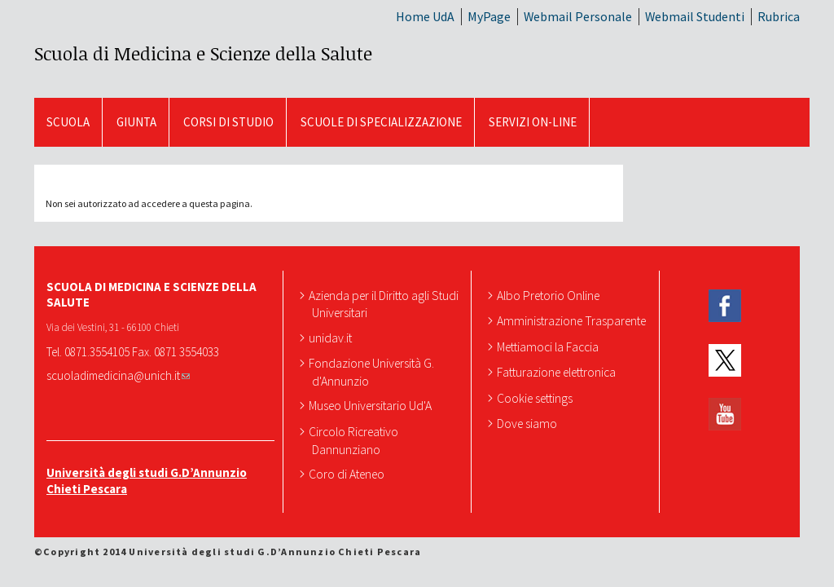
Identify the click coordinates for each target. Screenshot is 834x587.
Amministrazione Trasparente (573, 320)
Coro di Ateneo (348, 474)
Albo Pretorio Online (549, 295)
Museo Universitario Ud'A (372, 405)
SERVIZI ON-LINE (533, 122)
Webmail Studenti (694, 16)
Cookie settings (536, 398)
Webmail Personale (578, 16)
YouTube (725, 414)
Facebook (725, 306)
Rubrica (778, 16)
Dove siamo (528, 423)
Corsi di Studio (228, 122)
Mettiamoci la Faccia (549, 346)
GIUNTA (136, 122)
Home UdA (425, 16)
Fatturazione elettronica (558, 372)
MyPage (489, 16)
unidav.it (332, 337)
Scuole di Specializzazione (381, 122)
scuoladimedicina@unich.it (118, 375)
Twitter (725, 360)
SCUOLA (68, 122)
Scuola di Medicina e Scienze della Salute (203, 53)
